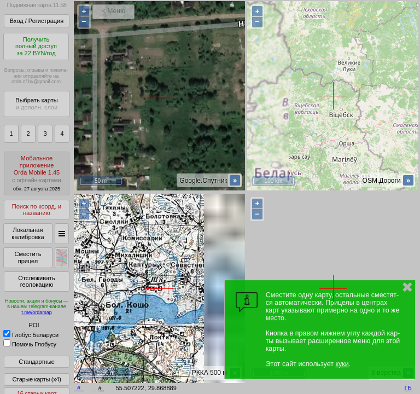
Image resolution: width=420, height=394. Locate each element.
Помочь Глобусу (29, 344)
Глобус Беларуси (31, 335)
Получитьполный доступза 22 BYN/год (36, 46)
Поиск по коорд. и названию (36, 210)
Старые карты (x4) (36, 379)
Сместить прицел (27, 257)
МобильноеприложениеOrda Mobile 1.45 (36, 173)
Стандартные (36, 361)
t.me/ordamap (36, 312)
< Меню (113, 11)
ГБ (408, 388)
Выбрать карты (36, 104)
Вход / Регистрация (36, 21)
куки (341, 364)
